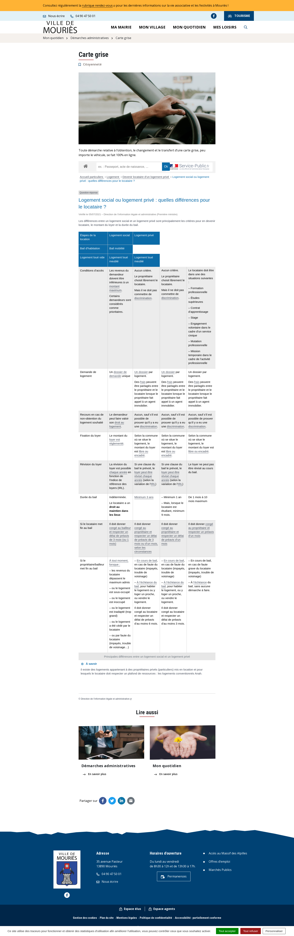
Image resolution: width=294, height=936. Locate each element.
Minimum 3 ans (144, 500)
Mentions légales (126, 921)
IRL (153, 487)
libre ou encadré (198, 454)
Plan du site (107, 921)
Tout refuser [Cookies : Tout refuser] (250, 931)
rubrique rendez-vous (98, 5)
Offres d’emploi (219, 865)
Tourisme (239, 16)
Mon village (152, 28)
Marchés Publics (220, 873)
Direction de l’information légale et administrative (106, 702)
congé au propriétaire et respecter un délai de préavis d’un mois (172, 538)
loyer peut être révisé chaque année (143, 479)
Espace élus (130, 912)
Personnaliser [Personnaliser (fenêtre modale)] (274, 931)
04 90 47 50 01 (109, 877)
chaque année (118, 475)
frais (143, 385)
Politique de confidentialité (156, 921)
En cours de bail (147, 563)
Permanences (174, 879)
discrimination (143, 301)
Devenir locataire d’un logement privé (146, 180)
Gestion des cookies (85, 921)
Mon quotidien (189, 28)
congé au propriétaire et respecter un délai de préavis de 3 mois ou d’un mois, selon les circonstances (146, 542)
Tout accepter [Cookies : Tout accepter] (227, 931)
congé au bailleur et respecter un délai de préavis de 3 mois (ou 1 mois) (120, 538)
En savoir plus (94, 777)
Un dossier (141, 375)
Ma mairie (121, 28)
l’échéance (200, 585)
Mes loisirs (224, 28)
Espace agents (162, 912)
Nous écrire (107, 885)
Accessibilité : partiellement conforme (198, 921)
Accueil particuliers (92, 180)
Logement (113, 180)
